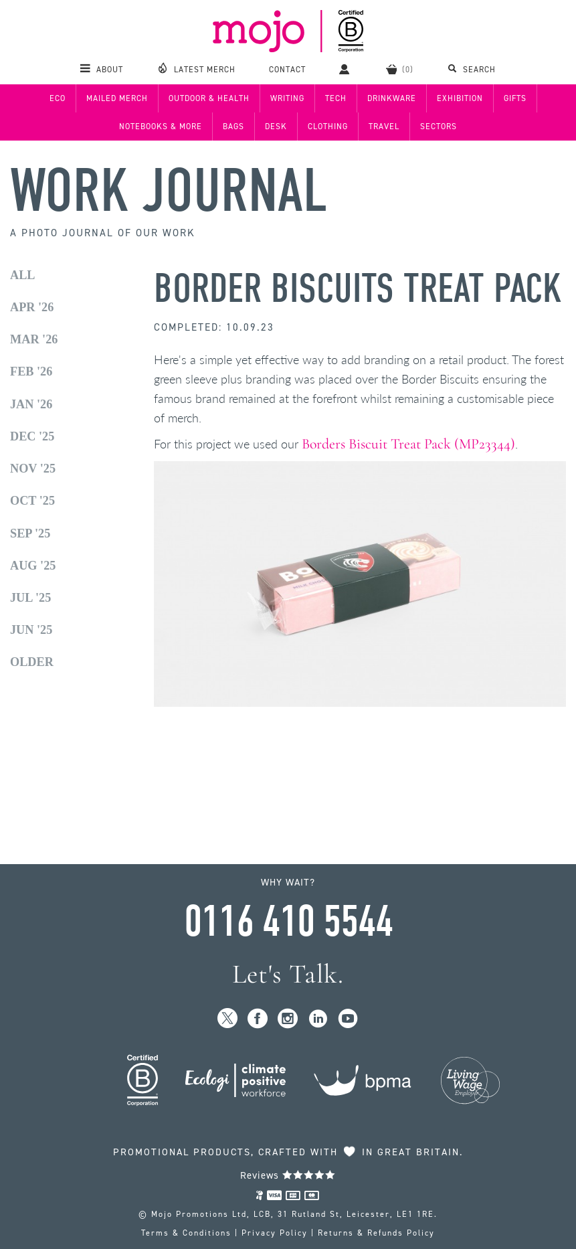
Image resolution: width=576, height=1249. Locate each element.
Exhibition (460, 98)
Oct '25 (32, 500)
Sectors (438, 126)
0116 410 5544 (288, 921)
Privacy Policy (275, 1233)
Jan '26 (31, 404)
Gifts (515, 98)
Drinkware (391, 98)
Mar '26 (34, 339)
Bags (233, 126)
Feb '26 (31, 371)
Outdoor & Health (209, 98)
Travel (384, 126)
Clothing (328, 126)
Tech (336, 98)
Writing (287, 98)
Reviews (288, 1175)
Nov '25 (33, 468)
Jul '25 (30, 597)
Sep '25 (30, 533)
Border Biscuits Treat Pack (358, 289)
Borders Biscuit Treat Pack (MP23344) (408, 443)
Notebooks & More (160, 126)
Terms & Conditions (186, 1233)
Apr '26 (32, 307)
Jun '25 (31, 630)
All (22, 275)
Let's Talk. (288, 974)
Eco (58, 98)
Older (32, 662)
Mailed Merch (117, 98)
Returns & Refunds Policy (376, 1233)
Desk (276, 126)
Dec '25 (32, 436)
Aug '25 (33, 565)
